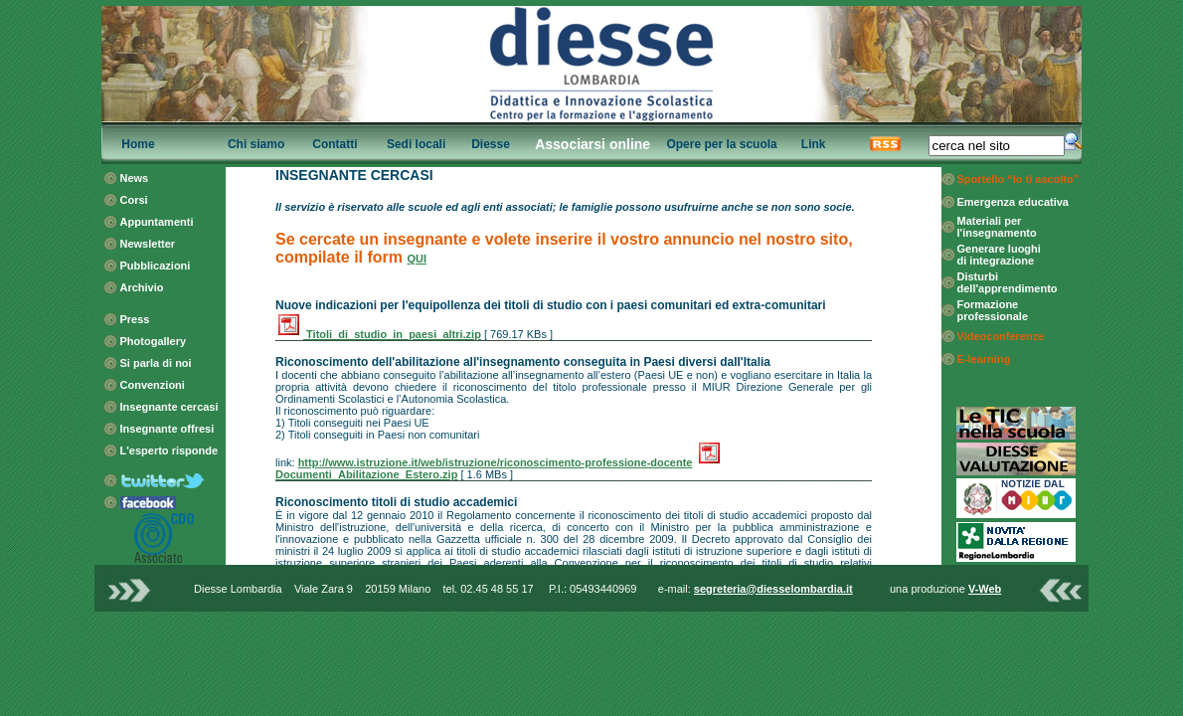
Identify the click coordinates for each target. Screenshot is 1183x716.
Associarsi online (592, 144)
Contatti (334, 144)
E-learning (984, 359)
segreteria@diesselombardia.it (773, 589)
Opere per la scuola (721, 144)
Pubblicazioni (155, 265)
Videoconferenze (1001, 336)
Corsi (134, 200)
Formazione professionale (993, 310)
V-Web (984, 589)
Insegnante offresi (167, 429)
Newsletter (148, 244)
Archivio (142, 287)
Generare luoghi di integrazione (999, 255)
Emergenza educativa (1013, 202)
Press (135, 319)
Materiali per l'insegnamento (997, 227)
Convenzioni (152, 385)
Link (813, 144)
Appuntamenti (157, 222)
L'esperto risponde (169, 450)
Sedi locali (416, 144)
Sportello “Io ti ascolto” (1018, 179)
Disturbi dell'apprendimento (1007, 282)
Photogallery (153, 341)
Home (137, 144)
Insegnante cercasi (169, 407)
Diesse (490, 144)
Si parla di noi (156, 363)
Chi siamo (256, 144)
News (134, 178)
